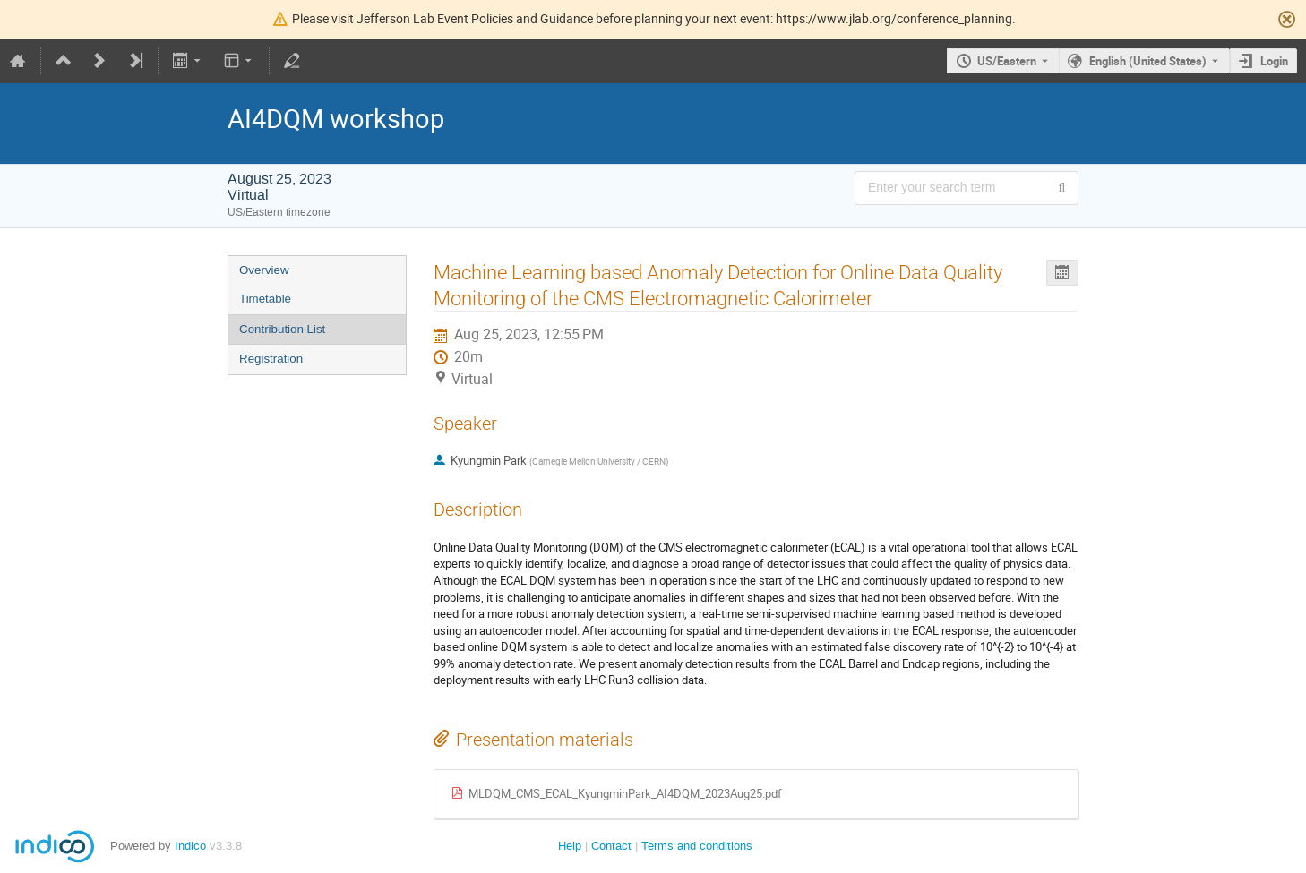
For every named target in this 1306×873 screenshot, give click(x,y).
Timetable (265, 298)
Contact (611, 845)
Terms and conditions (696, 845)
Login (1274, 61)
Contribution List (282, 329)
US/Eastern (1006, 61)
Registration (271, 358)
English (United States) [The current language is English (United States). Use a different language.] (1148, 61)
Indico (190, 845)
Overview (264, 270)
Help (569, 845)
